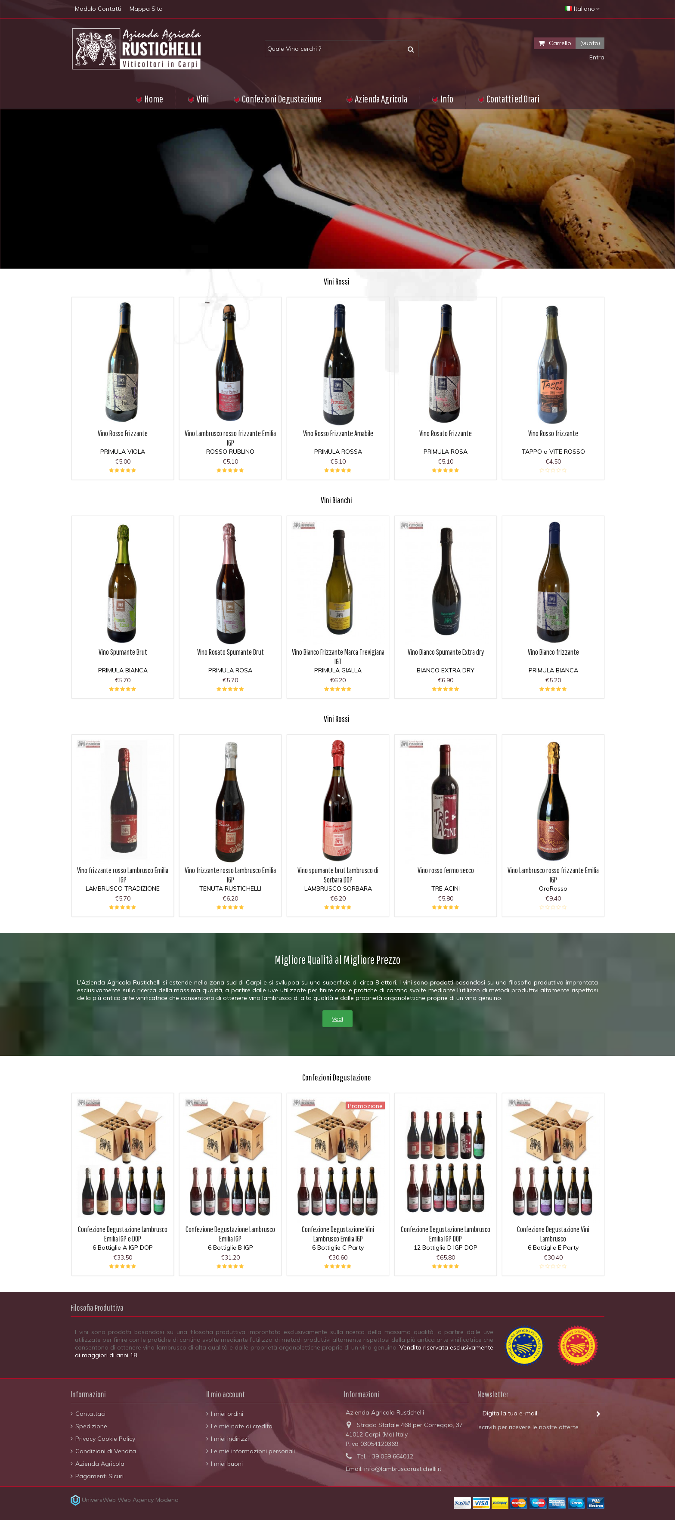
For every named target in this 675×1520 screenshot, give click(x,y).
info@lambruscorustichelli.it (402, 1469)
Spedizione (91, 1426)
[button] (442, 98)
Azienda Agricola (99, 1463)
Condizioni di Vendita (105, 1451)
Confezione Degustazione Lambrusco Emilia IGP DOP (445, 1234)
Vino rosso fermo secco (446, 870)
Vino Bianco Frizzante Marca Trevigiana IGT (338, 656)
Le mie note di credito (241, 1426)
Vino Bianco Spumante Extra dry (446, 651)
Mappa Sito (146, 8)
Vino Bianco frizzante (553, 651)
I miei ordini (227, 1414)
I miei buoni (227, 1463)
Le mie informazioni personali (253, 1451)
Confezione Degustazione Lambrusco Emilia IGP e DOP (122, 1234)
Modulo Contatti (98, 8)
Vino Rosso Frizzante (123, 433)
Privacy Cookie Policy (105, 1439)
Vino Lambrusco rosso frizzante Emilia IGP (230, 438)
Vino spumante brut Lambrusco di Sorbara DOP (337, 875)
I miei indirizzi (230, 1439)
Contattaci (90, 1414)
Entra (596, 57)
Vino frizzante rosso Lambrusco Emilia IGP (122, 875)
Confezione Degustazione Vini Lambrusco (553, 1234)
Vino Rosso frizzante (553, 433)
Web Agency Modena (148, 1500)
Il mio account (225, 1394)
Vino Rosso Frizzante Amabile (338, 433)
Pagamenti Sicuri (99, 1476)
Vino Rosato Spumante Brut (230, 651)
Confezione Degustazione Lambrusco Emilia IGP (230, 1234)
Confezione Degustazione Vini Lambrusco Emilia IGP (338, 1234)
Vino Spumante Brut (123, 651)
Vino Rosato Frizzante (445, 433)
